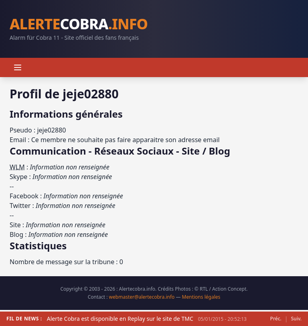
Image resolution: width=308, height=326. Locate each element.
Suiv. (296, 319)
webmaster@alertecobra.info (142, 296)
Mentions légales (201, 296)
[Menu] (18, 67)
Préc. (276, 319)
